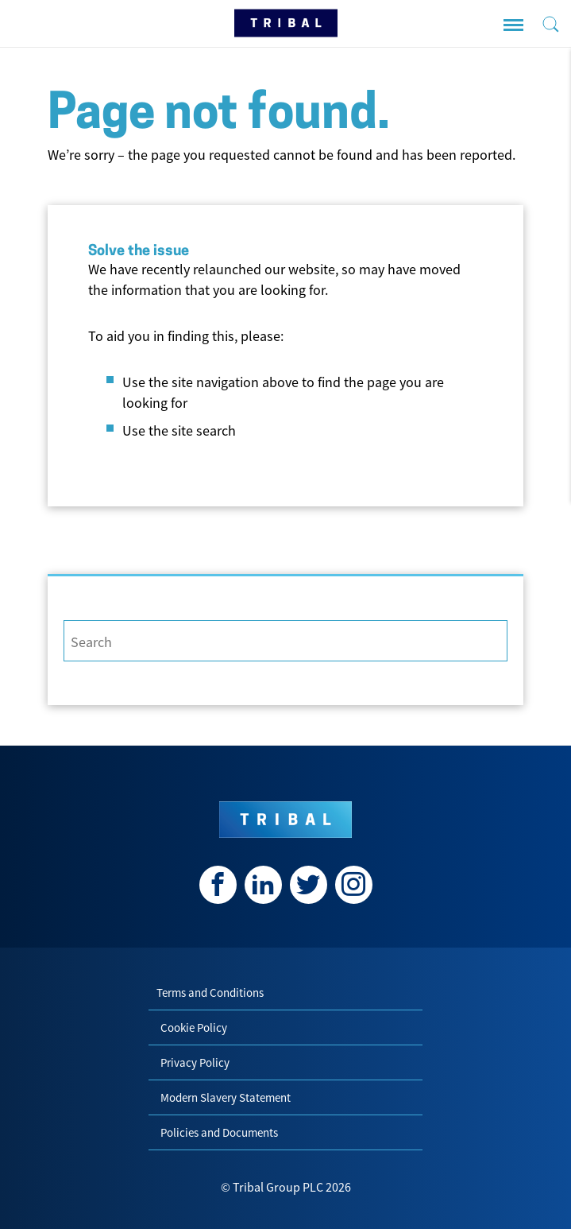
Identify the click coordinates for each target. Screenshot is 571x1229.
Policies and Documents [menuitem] (219, 1132)
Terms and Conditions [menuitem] (210, 992)
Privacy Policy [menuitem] (195, 1062)
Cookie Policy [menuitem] (193, 1027)
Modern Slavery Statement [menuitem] (225, 1097)
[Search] (285, 640)
